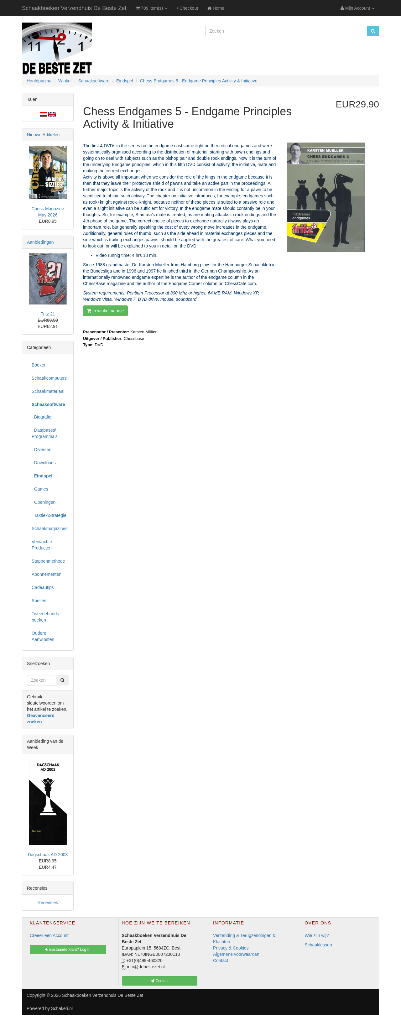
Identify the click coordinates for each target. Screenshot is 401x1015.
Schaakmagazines (49, 528)
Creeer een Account (49, 935)
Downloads (44, 462)
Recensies (48, 902)
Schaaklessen (318, 944)
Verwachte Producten (42, 544)
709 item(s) (151, 8)
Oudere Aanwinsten (43, 636)
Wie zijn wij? (317, 935)
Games (40, 489)
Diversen (41, 449)
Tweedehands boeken (45, 616)
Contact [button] (160, 981)
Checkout (187, 8)
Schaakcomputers (49, 378)
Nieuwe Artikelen (43, 134)
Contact (220, 960)
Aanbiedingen (40, 242)
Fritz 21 (47, 313)
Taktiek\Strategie (49, 515)
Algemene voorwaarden (236, 954)
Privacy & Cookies (231, 947)
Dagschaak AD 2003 (48, 854)
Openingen (43, 502)
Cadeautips (43, 587)
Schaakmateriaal (48, 391)
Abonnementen (46, 574)
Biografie (41, 416)
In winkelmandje (105, 310)
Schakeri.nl (62, 1008)
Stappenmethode (48, 561)
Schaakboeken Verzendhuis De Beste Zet (74, 8)
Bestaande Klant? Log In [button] (68, 949)
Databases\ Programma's (45, 433)
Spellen (39, 600)
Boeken (39, 364)
